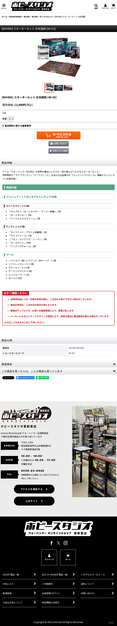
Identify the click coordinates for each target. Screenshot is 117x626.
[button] (4, 6)
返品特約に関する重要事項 (16, 125)
